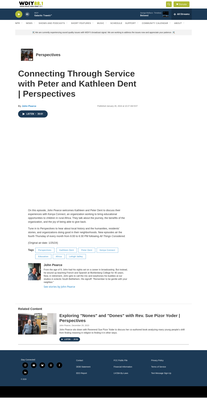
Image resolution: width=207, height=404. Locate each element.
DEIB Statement (83, 373)
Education (43, 263)
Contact (79, 367)
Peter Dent (86, 256)
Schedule (116, 29)
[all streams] (181, 20)
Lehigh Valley (76, 263)
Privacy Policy (157, 367)
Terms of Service (158, 373)
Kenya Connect (107, 256)
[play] (19, 20)
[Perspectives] (27, 61)
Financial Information (123, 373)
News (29, 29)
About (178, 29)
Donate (184, 7)
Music (100, 29)
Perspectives (48, 61)
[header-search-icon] (170, 7)
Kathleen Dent (67, 256)
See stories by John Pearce (59, 293)
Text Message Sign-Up (161, 380)
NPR (17, 29)
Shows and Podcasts (52, 29)
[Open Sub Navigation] (22, 29)
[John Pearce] (34, 278)
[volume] (27, 20)
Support (130, 29)
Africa (59, 263)
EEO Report (81, 380)
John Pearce (29, 112)
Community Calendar (155, 29)
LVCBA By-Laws (121, 380)
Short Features (81, 29)
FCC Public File (120, 367)
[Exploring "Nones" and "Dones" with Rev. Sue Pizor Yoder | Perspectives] (37, 330)
